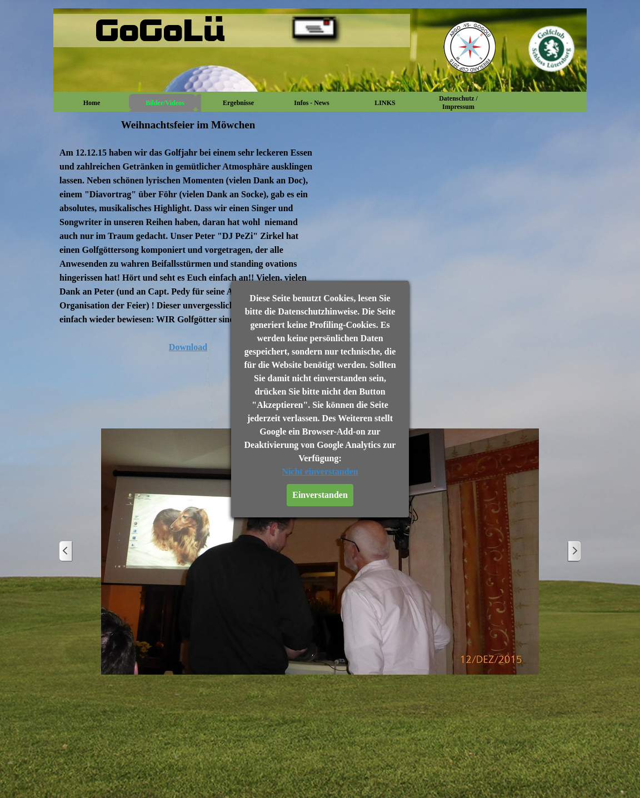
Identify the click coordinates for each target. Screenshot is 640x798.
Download (188, 347)
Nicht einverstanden (320, 471)
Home (92, 103)
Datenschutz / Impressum (458, 102)
